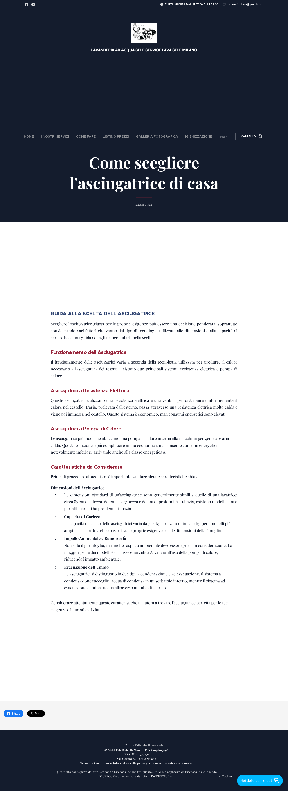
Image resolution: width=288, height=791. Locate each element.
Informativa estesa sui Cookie (171, 763)
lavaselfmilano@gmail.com (245, 4)
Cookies (227, 776)
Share (13, 713)
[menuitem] (41, 136)
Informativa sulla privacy (130, 763)
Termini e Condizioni (94, 763)
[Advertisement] (144, 88)
